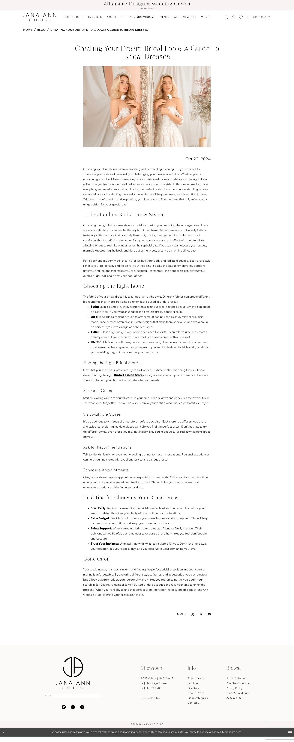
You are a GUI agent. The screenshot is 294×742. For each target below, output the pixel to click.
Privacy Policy (234, 689)
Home (28, 31)
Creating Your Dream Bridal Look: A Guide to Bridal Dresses (99, 31)
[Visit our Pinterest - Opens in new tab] (64, 712)
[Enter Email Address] (73, 699)
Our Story (193, 689)
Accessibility (233, 699)
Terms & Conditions (238, 694)
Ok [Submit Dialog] (287, 737)
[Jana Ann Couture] (39, 19)
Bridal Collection (236, 680)
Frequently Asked (198, 699)
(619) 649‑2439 (150, 699)
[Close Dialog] (6, 738)
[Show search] (226, 18)
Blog (41, 31)
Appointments (196, 680)
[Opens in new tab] (192, 615)
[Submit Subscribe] (95, 699)
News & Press (195, 694)
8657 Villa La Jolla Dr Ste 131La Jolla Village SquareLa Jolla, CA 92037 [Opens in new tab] (158, 685)
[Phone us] (260, 18)
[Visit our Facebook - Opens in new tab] (73, 712)
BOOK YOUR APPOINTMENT (147, 9)
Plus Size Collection (238, 685)
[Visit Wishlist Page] (240, 19)
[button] (233, 18)
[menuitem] (74, 19)
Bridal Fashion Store (128, 376)
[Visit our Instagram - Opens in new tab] (82, 712)
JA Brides (193, 685)
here (238, 737)
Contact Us (194, 704)
